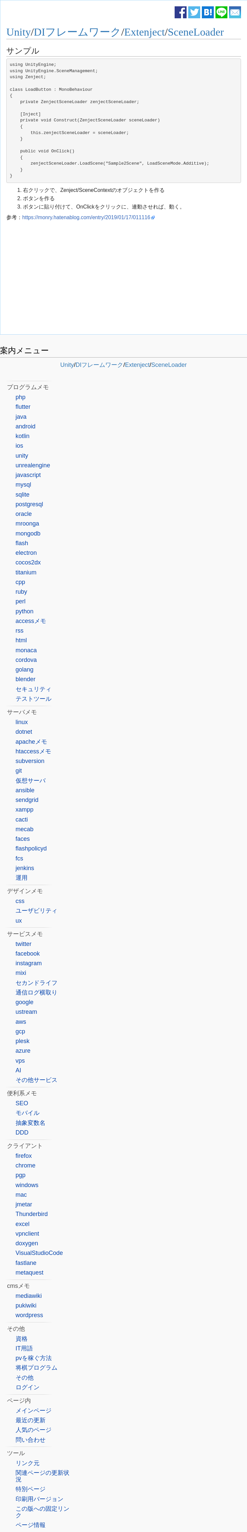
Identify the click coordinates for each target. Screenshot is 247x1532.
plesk (23, 1041)
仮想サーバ (30, 780)
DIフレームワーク (77, 32)
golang (25, 669)
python (25, 611)
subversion (30, 761)
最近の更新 (30, 1420)
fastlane (26, 1263)
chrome (26, 1165)
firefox (24, 1155)
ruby (21, 591)
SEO (22, 1103)
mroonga (27, 523)
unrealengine (33, 465)
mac (21, 1194)
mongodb (28, 533)
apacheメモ (31, 741)
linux (22, 722)
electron (26, 552)
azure (23, 1050)
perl (21, 601)
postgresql (29, 504)
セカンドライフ (36, 983)
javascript (28, 475)
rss (20, 630)
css (20, 901)
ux (19, 920)
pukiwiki (26, 1305)
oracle (24, 514)
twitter (24, 944)
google (25, 1002)
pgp (21, 1175)
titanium (26, 572)
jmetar (24, 1204)
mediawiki (29, 1296)
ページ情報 (30, 1525)
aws (21, 1021)
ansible (25, 790)
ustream (26, 1011)
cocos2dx (28, 562)
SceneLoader (196, 32)
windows (27, 1185)
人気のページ (33, 1430)
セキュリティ (33, 689)
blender (26, 679)
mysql (23, 484)
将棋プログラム (36, 1367)
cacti (22, 819)
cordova (26, 660)
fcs (19, 858)
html (21, 640)
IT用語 (24, 1348)
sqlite (23, 494)
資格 (22, 1338)
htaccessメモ (33, 751)
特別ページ (30, 1489)
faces (23, 839)
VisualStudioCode (39, 1253)
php (21, 397)
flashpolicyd (31, 848)
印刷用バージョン (39, 1499)
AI (18, 1070)
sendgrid (27, 800)
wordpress (29, 1315)
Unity (18, 32)
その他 (25, 1377)
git (19, 770)
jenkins (25, 868)
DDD (22, 1132)
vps (20, 1060)
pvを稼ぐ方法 (34, 1358)
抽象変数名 (30, 1123)
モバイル (28, 1113)
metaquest (29, 1272)
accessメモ (31, 621)
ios (19, 445)
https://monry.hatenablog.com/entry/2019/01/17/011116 (86, 217)
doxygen (27, 1243)
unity (22, 455)
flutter (23, 406)
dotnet (24, 731)
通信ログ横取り (36, 992)
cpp (20, 582)
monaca (26, 650)
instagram (29, 963)
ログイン (28, 1387)
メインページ (33, 1410)
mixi (21, 973)
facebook (28, 953)
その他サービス (36, 1080)
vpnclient (27, 1233)
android (26, 426)
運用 (22, 877)
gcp (20, 1031)
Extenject (144, 32)
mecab (25, 829)
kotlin (23, 436)
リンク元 (28, 1463)
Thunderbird (32, 1214)
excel (23, 1224)
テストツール (33, 698)
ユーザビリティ (36, 910)
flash (22, 543)
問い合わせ (30, 1440)
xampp (25, 809)
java (21, 416)
